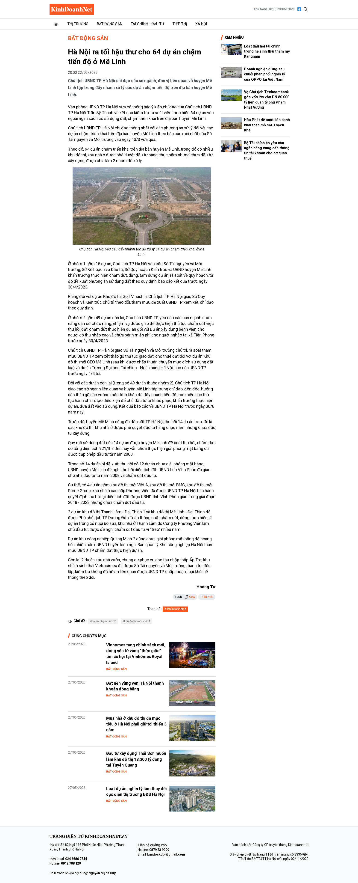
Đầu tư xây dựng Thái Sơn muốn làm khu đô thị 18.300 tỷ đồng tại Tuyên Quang (136, 759)
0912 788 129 (71, 863)
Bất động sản (109, 24)
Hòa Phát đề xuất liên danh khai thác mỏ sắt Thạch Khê (267, 125)
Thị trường (77, 24)
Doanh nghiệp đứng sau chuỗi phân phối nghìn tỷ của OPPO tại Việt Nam (264, 74)
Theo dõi (154, 609)
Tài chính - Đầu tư (147, 24)
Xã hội (201, 24)
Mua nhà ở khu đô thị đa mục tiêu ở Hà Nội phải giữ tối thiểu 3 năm (136, 724)
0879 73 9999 (159, 850)
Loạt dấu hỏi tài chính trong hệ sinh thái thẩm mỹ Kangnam (267, 51)
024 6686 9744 (76, 859)
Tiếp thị (180, 24)
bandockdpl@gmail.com (166, 854)
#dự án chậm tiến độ (103, 621)
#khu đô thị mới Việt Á (136, 621)
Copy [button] (190, 596)
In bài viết (207, 596)
